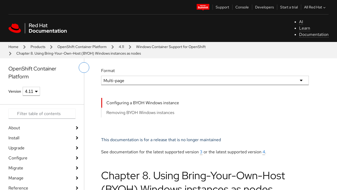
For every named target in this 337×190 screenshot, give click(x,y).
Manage (15, 178)
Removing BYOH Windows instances (140, 112)
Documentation (314, 34)
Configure (17, 158)
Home (13, 46)
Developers (264, 7)
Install (13, 138)
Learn (304, 28)
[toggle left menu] (84, 67)
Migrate (15, 168)
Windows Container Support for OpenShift (171, 46)
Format (108, 70)
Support (222, 7)
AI (301, 22)
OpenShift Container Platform (82, 46)
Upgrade (16, 148)
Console (242, 7)
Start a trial (289, 7)
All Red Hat (315, 7)
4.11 (121, 46)
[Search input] (42, 114)
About (14, 128)
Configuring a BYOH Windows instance (142, 103)
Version (14, 91)
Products (38, 46)
